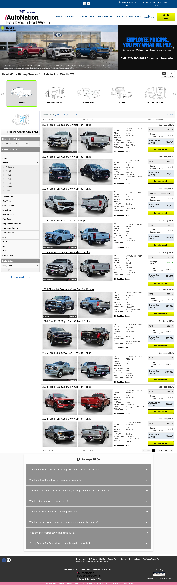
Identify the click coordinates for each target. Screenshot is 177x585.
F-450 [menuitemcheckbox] (8, 183)
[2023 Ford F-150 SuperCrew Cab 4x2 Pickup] (66, 156)
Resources (135, 17)
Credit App (166, 16)
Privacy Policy (113, 559)
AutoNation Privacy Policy (152, 559)
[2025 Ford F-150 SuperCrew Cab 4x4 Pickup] (66, 252)
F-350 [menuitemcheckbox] (8, 179)
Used (59, 114)
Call (171, 74)
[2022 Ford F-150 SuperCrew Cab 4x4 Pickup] (66, 418)
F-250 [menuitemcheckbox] (8, 175)
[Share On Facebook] (84, 4)
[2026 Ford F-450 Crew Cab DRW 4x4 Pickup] (66, 353)
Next (174, 48)
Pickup (70, 114)
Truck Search (71, 17)
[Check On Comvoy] (88, 4)
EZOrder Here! (126, 583)
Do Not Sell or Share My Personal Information (92, 562)
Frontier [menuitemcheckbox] (8, 187)
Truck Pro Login (134, 559)
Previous (3, 48)
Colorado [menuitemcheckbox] (9, 167)
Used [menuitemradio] (25, 144)
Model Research (106, 17)
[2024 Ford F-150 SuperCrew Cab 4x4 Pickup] (66, 125)
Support (123, 559)
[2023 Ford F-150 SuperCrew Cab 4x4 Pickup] (66, 386)
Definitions (93, 559)
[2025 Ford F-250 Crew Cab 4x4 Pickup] (63, 220)
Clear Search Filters (20, 277)
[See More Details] (122, 152)
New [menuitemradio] (15, 144)
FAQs (84, 559)
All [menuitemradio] (6, 144)
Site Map (102, 559)
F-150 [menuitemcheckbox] (8, 171)
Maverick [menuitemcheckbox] (9, 191)
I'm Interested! (161, 149)
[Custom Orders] (87, 17)
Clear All (170, 114)
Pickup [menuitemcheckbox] (8, 270)
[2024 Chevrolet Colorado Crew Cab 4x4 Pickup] (68, 289)
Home (59, 17)
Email (164, 74)
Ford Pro (122, 17)
